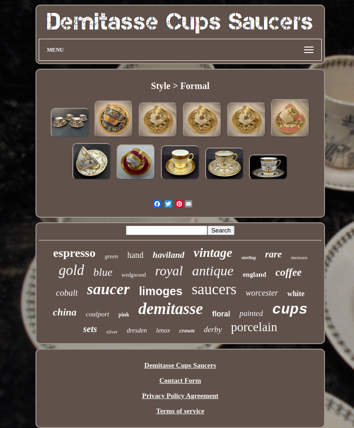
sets (90, 329)
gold (71, 270)
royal (169, 270)
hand (135, 255)
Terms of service (180, 411)
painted (251, 313)
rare (273, 254)
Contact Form (180, 380)
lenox (163, 330)
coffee (289, 272)
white (295, 293)
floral (221, 314)
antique (213, 270)
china (65, 312)
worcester (262, 292)
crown (187, 330)
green (111, 256)
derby (213, 329)
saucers (214, 289)
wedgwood (134, 275)
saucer (108, 288)
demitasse (170, 309)
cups (289, 309)
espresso (74, 253)
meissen (299, 257)
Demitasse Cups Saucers (180, 365)
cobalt (67, 292)
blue (103, 272)
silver (111, 331)
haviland (168, 255)
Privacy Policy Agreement (180, 395)
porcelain (254, 327)
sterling (249, 257)
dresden (137, 330)
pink (123, 314)
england (254, 274)
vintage (213, 252)
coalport (97, 314)
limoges (160, 291)
